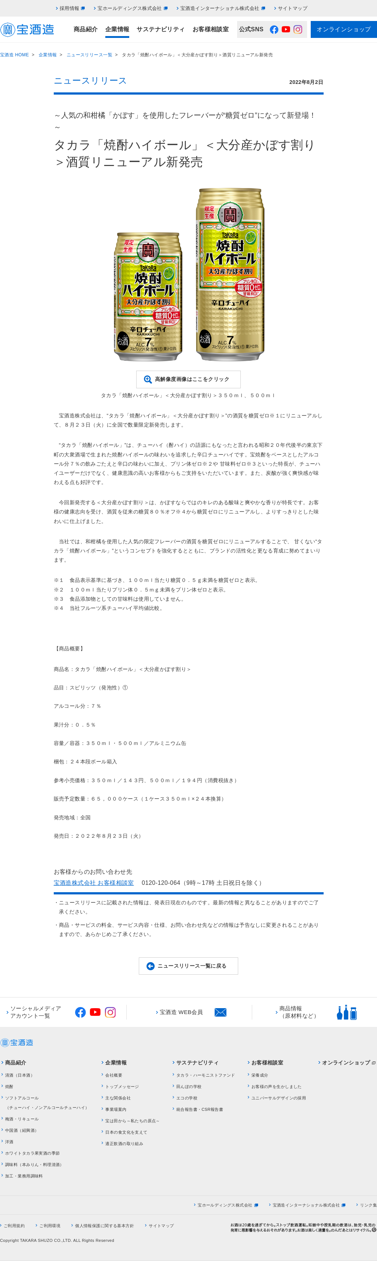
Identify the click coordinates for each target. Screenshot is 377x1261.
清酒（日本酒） (20, 1075)
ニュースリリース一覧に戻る (192, 966)
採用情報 (70, 8)
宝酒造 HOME (14, 54)
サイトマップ (293, 8)
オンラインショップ (344, 29)
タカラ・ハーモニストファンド (205, 1075)
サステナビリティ (161, 29)
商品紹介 (86, 29)
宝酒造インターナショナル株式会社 (220, 8)
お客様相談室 (211, 29)
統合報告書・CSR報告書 (199, 1109)
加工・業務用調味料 (24, 1176)
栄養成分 (259, 1075)
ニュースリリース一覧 (89, 54)
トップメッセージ (122, 1086)
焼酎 (9, 1086)
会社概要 (113, 1075)
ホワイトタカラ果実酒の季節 (32, 1153)
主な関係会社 (118, 1098)
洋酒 (9, 1142)
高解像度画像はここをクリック (192, 379)
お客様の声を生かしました (276, 1086)
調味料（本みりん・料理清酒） (34, 1164)
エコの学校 (186, 1098)
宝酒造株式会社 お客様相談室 (94, 883)
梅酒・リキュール (22, 1119)
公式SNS (251, 29)
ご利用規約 (14, 1225)
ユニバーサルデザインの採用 (278, 1098)
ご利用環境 (49, 1225)
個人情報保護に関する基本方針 (104, 1225)
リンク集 (368, 1205)
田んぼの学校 (189, 1086)
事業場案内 (115, 1109)
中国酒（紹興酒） (22, 1130)
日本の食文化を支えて (126, 1132)
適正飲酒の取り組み (124, 1143)
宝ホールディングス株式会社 (130, 8)
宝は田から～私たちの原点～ (132, 1121)
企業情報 (117, 29)
